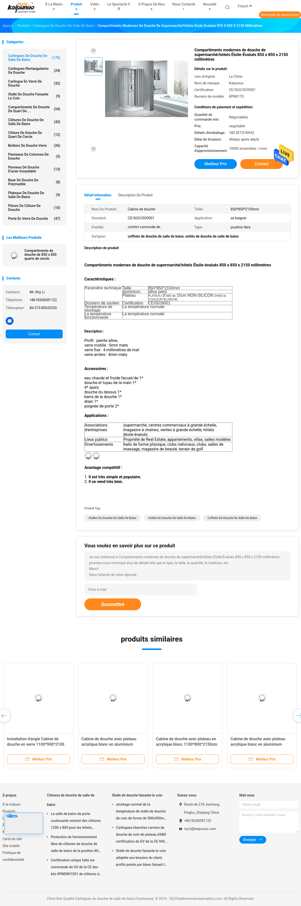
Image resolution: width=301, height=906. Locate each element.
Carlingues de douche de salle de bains (34, 58)
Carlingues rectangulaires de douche (34, 70)
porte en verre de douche (34, 218)
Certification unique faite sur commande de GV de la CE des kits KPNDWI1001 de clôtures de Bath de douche (76, 867)
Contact (34, 334)
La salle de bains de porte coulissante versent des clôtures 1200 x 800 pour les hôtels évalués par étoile (76, 821)
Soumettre (112, 604)
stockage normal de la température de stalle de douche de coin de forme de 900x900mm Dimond (141, 812)
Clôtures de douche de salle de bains (34, 122)
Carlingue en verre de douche (34, 83)
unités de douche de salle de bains (172, 518)
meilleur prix (216, 164)
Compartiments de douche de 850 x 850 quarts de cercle (40, 254)
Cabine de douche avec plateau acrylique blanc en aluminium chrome (108, 744)
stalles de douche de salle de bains (112, 518)
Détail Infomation (97, 195)
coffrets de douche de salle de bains (232, 518)
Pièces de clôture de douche (34, 208)
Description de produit (135, 195)
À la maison (11, 804)
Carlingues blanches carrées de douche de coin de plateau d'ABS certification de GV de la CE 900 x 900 (141, 835)
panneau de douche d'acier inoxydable (34, 169)
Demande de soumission (280, 15)
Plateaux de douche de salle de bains (34, 195)
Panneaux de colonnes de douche (34, 156)
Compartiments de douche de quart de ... (34, 109)
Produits (8, 811)
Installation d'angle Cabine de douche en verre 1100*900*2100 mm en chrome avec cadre (35, 744)
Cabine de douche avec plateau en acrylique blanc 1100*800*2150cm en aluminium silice (186, 744)
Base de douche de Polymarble (34, 182)
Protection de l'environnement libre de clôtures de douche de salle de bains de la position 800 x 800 (75, 844)
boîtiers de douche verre (34, 145)
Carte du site (12, 839)
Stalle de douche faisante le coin (34, 96)
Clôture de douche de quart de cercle (34, 135)
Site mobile (11, 846)
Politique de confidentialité (13, 856)
